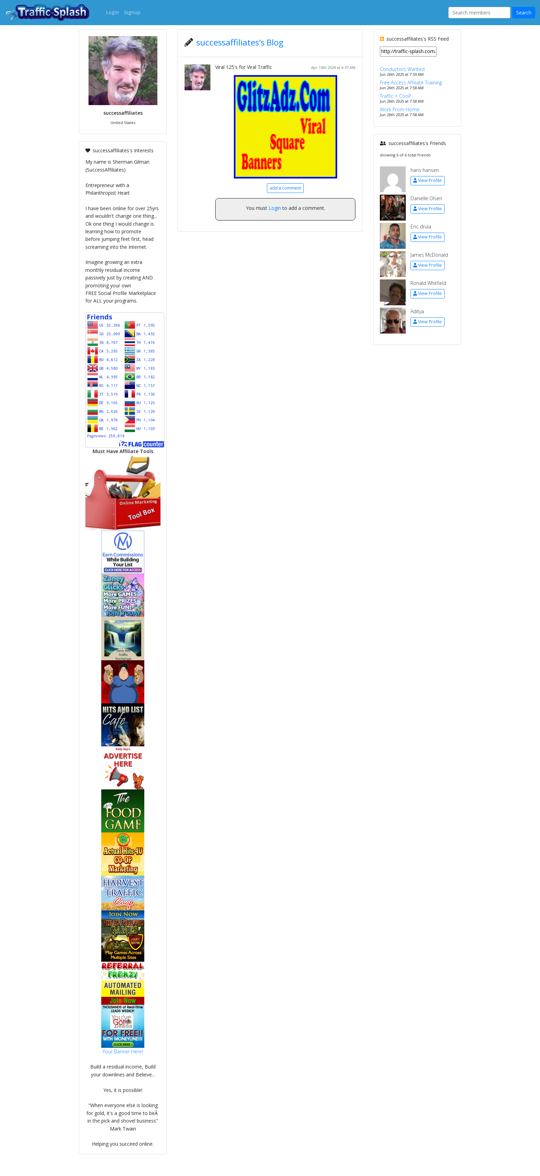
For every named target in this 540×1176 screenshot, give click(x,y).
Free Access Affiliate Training (411, 82)
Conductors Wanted (402, 69)
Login (275, 208)
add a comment (285, 188)
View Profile (427, 180)
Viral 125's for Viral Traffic (243, 67)
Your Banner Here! (123, 1051)
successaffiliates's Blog (239, 42)
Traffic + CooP (395, 96)
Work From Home (399, 109)
